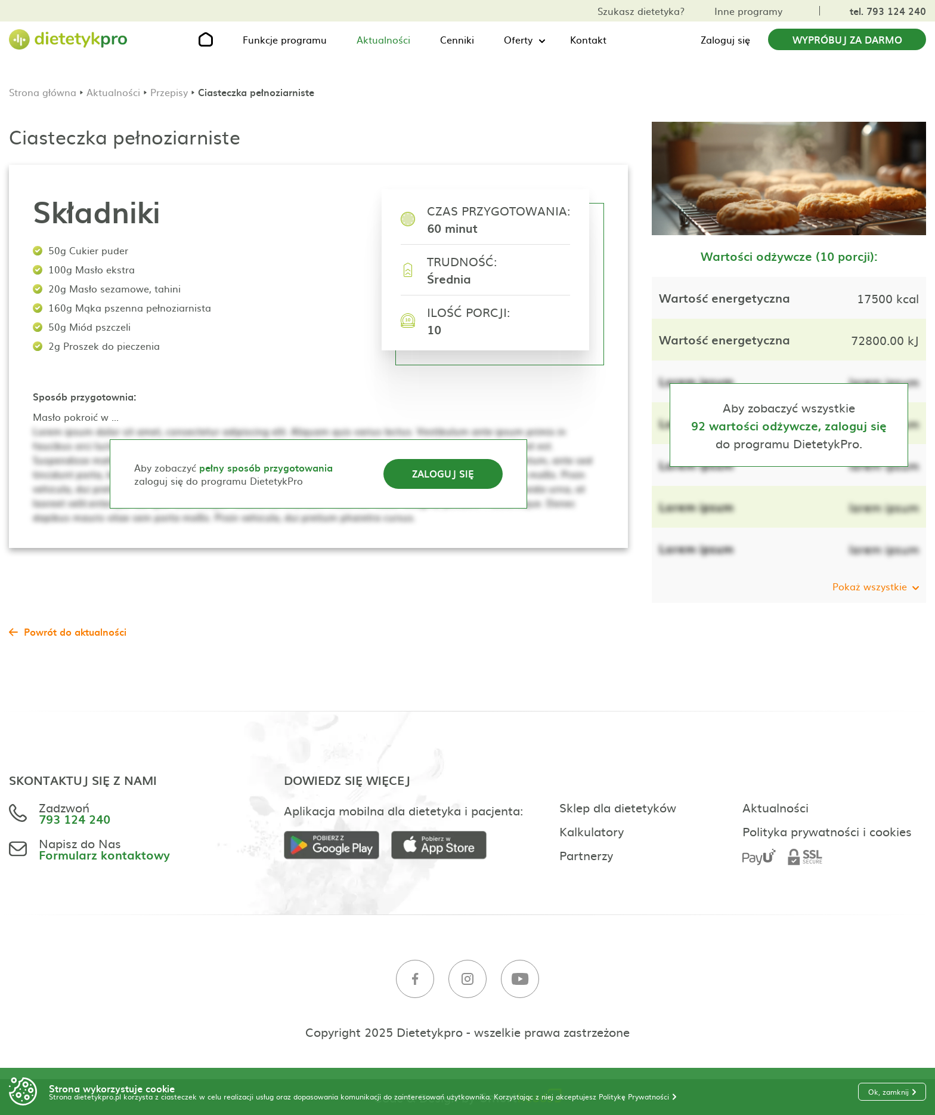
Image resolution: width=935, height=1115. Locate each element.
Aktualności (383, 39)
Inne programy (748, 11)
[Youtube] (520, 979)
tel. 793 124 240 (888, 11)
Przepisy (169, 92)
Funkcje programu (285, 39)
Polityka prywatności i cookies (827, 831)
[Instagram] (467, 979)
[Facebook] (415, 979)
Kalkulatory (591, 831)
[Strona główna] (68, 39)
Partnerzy (586, 855)
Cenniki (457, 39)
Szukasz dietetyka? (641, 11)
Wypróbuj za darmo (847, 39)
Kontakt (588, 39)
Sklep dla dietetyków (617, 807)
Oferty (518, 39)
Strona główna (42, 92)
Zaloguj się (725, 39)
